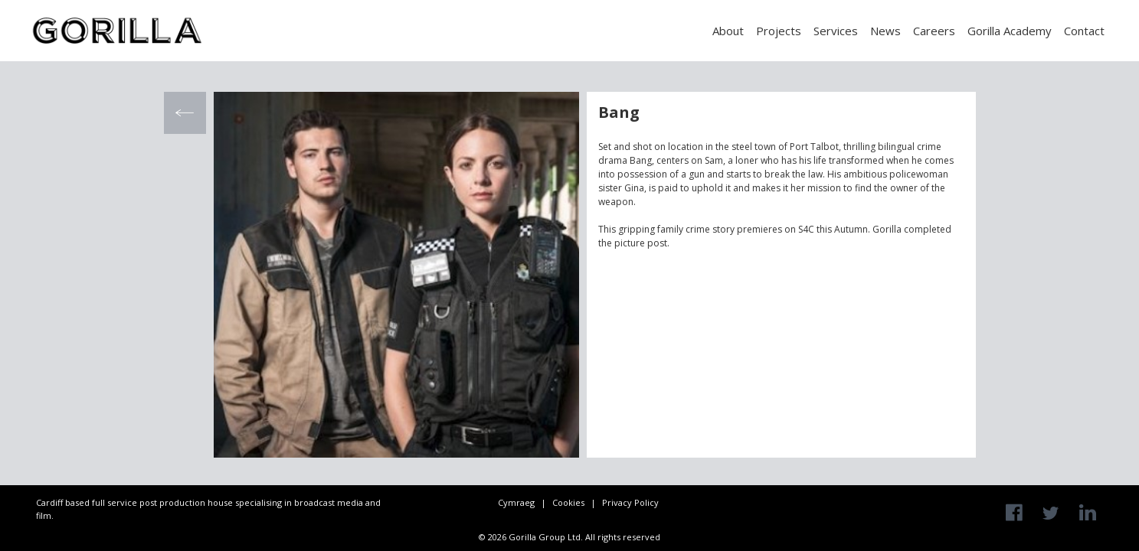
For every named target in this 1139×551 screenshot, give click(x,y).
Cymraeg (516, 502)
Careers (934, 30)
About (728, 30)
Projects (778, 30)
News (885, 30)
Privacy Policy (630, 502)
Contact (1084, 30)
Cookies (568, 502)
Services (835, 30)
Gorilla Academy (1009, 30)
